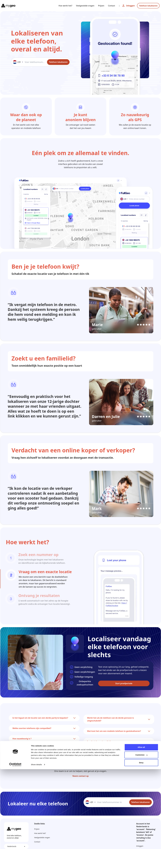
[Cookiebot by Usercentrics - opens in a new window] (15, 844)
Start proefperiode (123, 683)
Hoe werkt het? (65, 5)
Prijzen (101, 5)
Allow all (141, 827)
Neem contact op (80, 776)
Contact (111, 5)
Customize (141, 835)
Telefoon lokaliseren (148, 5)
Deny (141, 842)
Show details (36, 844)
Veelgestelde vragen (85, 5)
